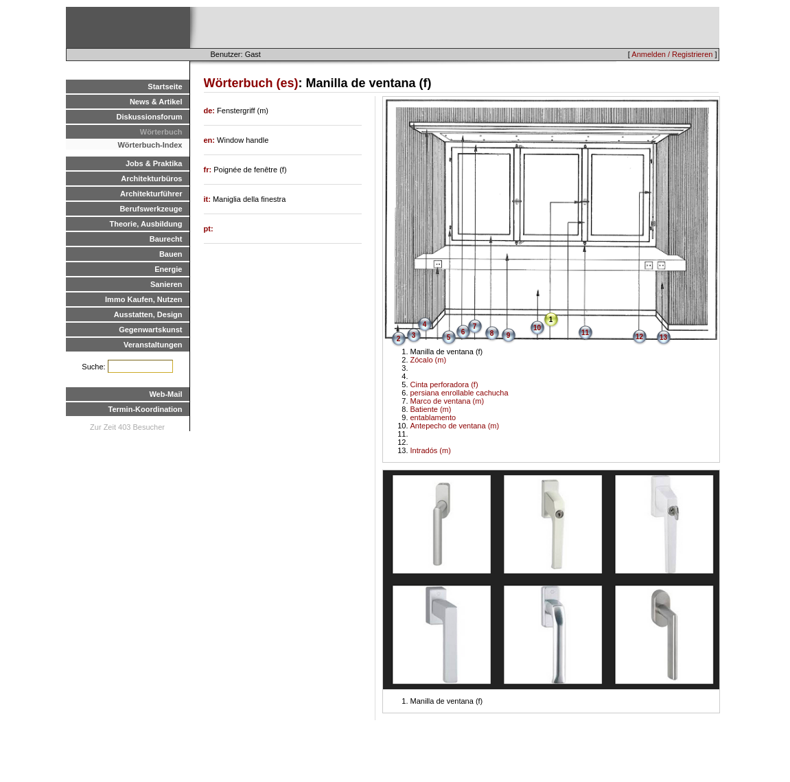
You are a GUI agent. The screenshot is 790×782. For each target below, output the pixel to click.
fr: (209, 169)
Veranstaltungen (153, 345)
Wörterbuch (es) (251, 83)
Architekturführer (151, 193)
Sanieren (166, 284)
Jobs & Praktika (154, 163)
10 (537, 328)
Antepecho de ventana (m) (455, 426)
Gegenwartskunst (150, 329)
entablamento (433, 417)
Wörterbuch (161, 132)
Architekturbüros (151, 178)
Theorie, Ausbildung (146, 224)
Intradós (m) (430, 450)
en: (211, 140)
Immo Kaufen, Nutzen (143, 299)
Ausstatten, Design (148, 314)
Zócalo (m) (428, 360)
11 (585, 332)
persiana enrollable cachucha (459, 393)
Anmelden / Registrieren (671, 54)
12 (639, 337)
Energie (168, 269)
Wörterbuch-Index (149, 145)
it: (208, 199)
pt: (208, 229)
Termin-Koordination (145, 409)
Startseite (165, 86)
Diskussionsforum (150, 117)
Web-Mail (165, 394)
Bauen (171, 254)
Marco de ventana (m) (447, 401)
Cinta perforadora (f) (444, 384)
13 (663, 337)
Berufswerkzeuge (150, 209)
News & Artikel (156, 101)
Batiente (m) (431, 409)
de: (211, 110)
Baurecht (166, 239)
